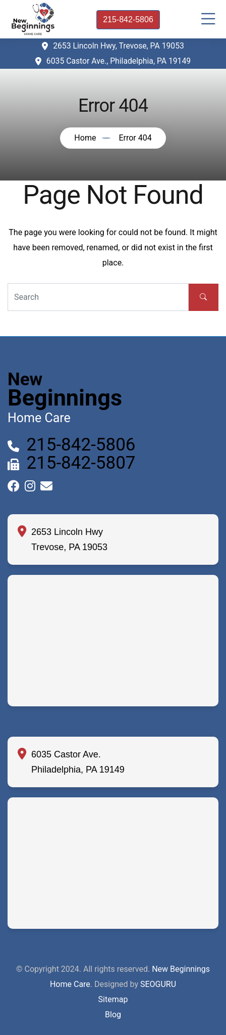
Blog (113, 1014)
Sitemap (113, 999)
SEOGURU (158, 984)
